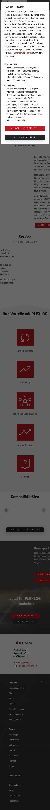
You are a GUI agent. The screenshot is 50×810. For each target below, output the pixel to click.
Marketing (11, 85)
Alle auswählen (25, 137)
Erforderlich (12, 64)
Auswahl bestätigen (25, 128)
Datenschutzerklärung (23, 53)
